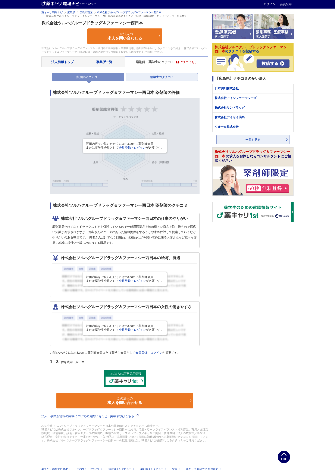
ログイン (270, 4)
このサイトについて (90, 468)
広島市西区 (86, 12)
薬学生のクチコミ (162, 77)
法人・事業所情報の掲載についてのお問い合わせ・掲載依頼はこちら (89, 416)
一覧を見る (252, 139)
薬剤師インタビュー (153, 468)
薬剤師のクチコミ (88, 77)
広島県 (71, 12)
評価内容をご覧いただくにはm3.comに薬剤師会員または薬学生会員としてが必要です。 (125, 145)
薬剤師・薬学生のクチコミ (166, 62)
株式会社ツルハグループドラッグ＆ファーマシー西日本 (129, 12)
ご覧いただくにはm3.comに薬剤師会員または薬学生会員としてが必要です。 (115, 352)
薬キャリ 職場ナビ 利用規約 (203, 468)
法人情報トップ (62, 62)
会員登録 (286, 4)
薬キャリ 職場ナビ (52, 12)
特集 (176, 468)
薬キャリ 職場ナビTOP (56, 468)
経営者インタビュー (122, 468)
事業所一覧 (104, 62)
